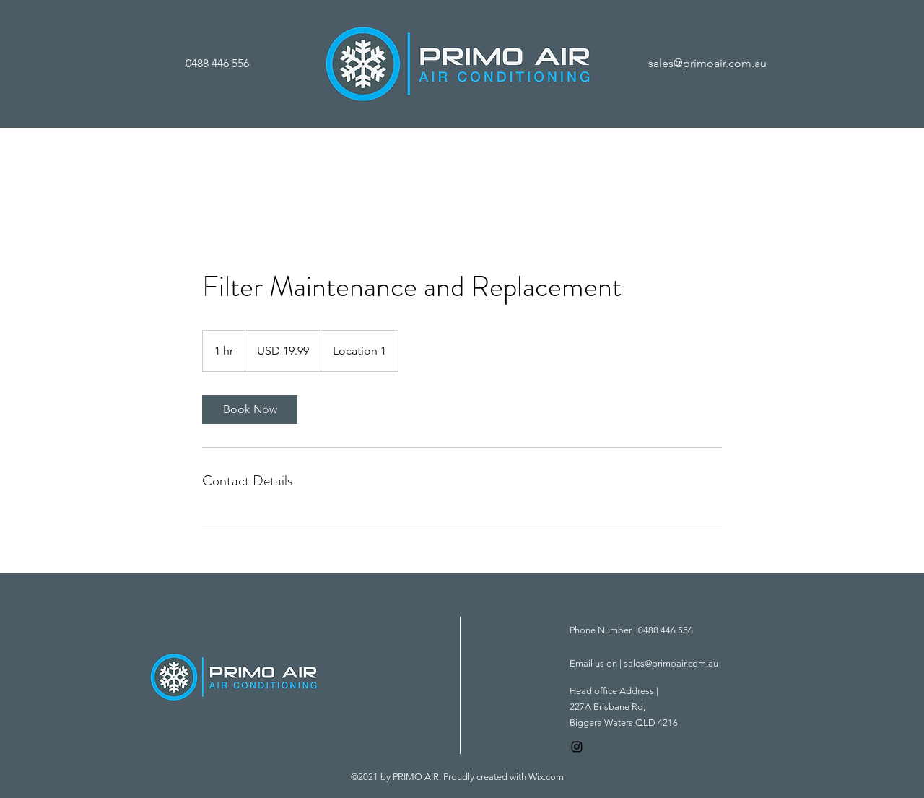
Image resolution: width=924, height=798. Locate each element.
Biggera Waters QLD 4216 (624, 722)
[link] (249, 409)
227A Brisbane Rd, (607, 706)
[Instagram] (577, 747)
